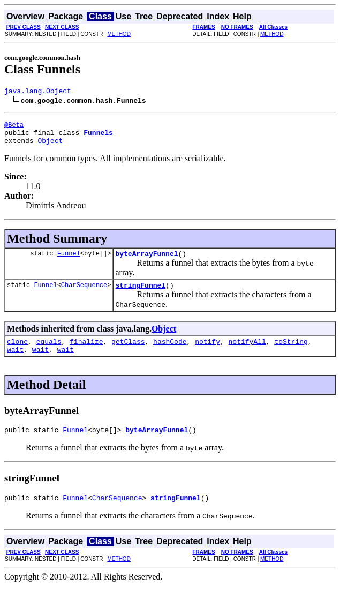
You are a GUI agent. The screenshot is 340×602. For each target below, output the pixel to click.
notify (207, 352)
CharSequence (84, 294)
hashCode (169, 352)
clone (17, 352)
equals (49, 352)
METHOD (119, 34)
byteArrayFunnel (146, 261)
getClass (128, 352)
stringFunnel (140, 294)
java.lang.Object (37, 92)
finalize (86, 352)
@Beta (14, 127)
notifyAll (247, 352)
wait (15, 362)
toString (290, 352)
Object (50, 147)
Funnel (68, 261)
